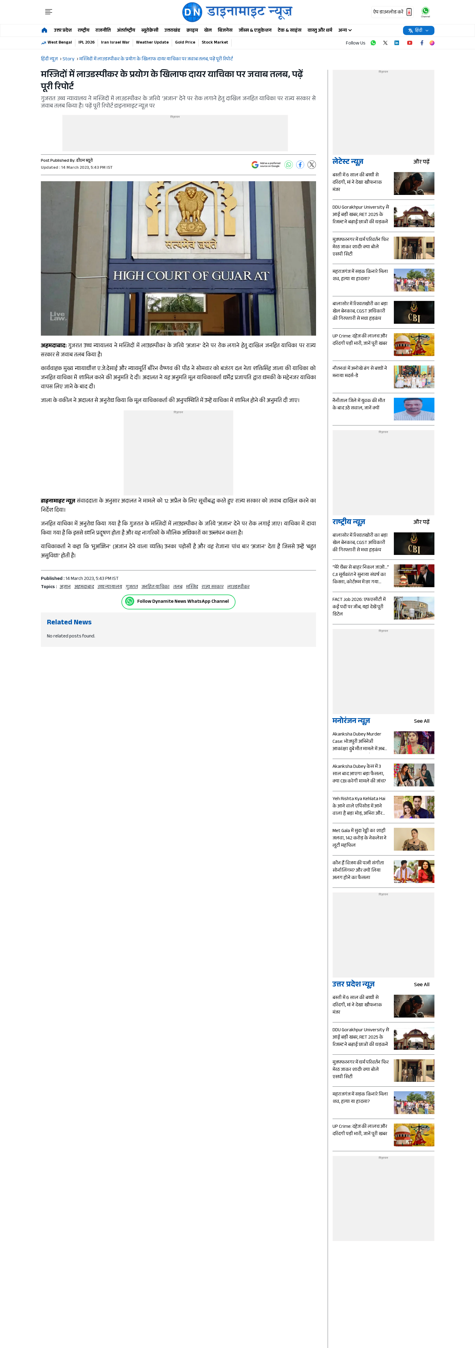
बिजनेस (225, 31)
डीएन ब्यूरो (84, 161)
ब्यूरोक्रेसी (149, 31)
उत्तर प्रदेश (63, 31)
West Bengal (60, 43)
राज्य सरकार (213, 587)
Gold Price (185, 43)
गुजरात (132, 587)
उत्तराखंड (172, 31)
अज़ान (65, 587)
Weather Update (152, 43)
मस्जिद (192, 587)
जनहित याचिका (156, 587)
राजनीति (103, 31)
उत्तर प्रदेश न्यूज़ (354, 985)
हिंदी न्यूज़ (49, 59)
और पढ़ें (423, 163)
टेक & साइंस (289, 31)
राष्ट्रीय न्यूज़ (349, 523)
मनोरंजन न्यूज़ (351, 722)
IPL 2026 (86, 43)
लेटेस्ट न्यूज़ (348, 163)
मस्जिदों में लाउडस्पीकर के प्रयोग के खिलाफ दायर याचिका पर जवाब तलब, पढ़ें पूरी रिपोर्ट (156, 59)
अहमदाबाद (84, 587)
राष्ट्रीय (83, 31)
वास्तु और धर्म (320, 31)
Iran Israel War (115, 43)
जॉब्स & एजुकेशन (255, 31)
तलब (177, 587)
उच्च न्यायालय (110, 587)
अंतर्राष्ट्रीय (126, 31)
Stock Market (215, 43)
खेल (208, 31)
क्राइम (192, 31)
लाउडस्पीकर (238, 587)
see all (424, 722)
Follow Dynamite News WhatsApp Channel (183, 602)
